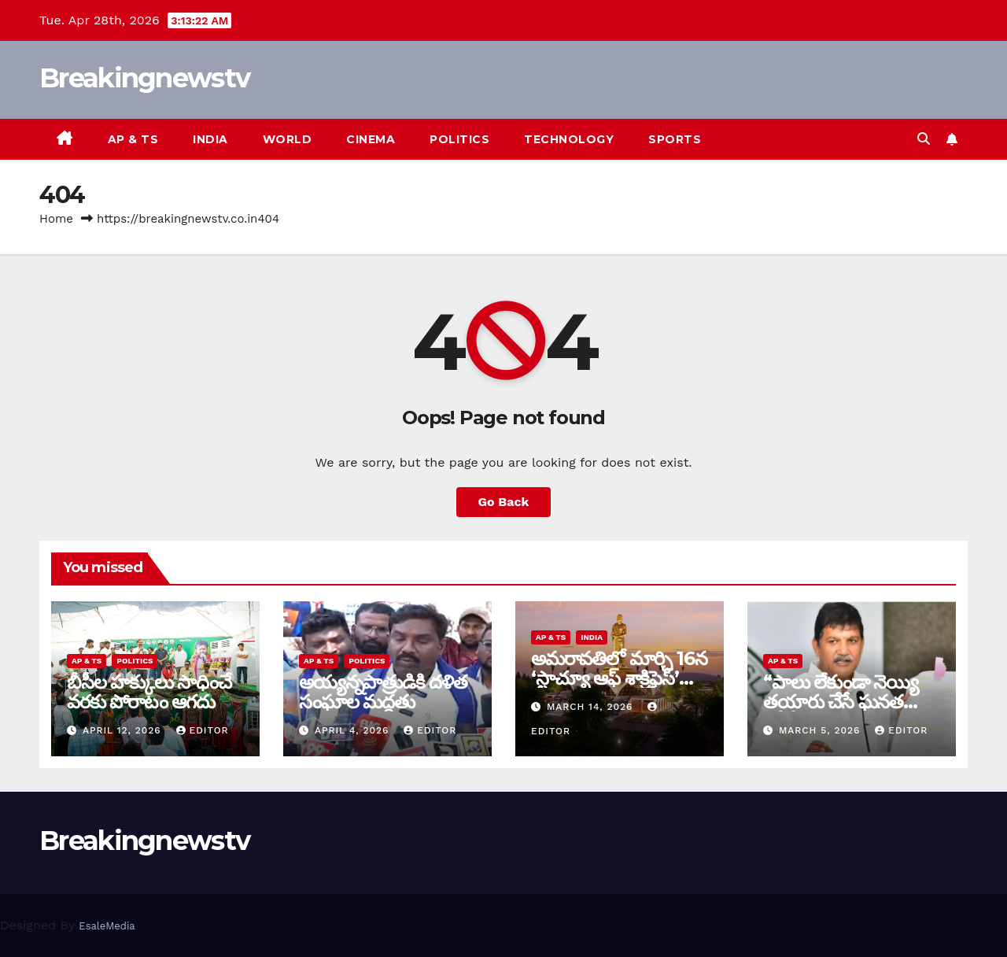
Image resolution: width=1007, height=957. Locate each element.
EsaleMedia (107, 926)
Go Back (503, 501)
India (210, 139)
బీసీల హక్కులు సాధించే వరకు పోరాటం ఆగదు (149, 692)
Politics (459, 139)
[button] (923, 138)
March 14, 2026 (591, 706)
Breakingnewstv (144, 77)
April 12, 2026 (124, 730)
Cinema (370, 139)
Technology (569, 139)
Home (56, 219)
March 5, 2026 (821, 730)
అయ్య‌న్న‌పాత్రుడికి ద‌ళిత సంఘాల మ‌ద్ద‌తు (383, 692)
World (287, 139)
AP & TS (133, 139)
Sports (674, 139)
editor (202, 730)
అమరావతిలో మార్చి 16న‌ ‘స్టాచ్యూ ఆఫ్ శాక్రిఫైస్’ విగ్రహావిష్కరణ (618, 678)
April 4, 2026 (354, 730)
